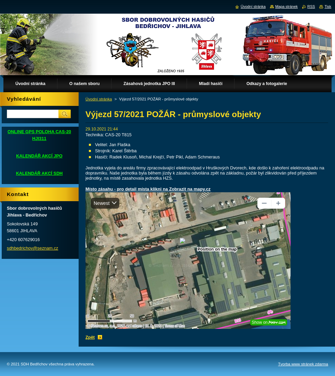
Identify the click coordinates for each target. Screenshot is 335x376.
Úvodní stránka (98, 99)
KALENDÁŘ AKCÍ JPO (39, 155)
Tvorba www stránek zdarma (303, 364)
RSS (311, 6)
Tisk (327, 6)
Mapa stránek (286, 6)
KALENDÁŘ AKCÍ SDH (39, 173)
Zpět (90, 337)
